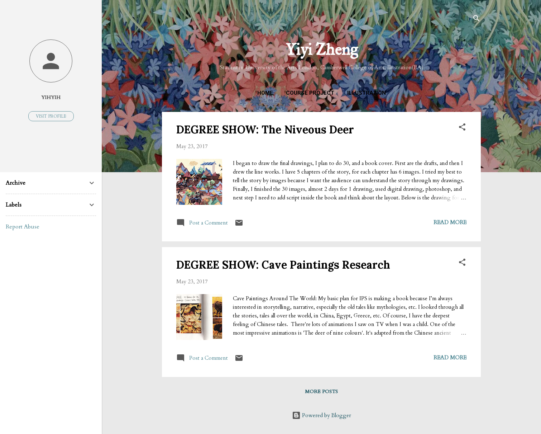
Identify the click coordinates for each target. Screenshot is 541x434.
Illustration (366, 93)
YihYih (51, 97)
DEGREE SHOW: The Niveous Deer (265, 129)
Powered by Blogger (321, 415)
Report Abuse (22, 227)
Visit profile (51, 116)
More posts (321, 391)
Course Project (310, 93)
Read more (450, 222)
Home (265, 93)
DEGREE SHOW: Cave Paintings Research (283, 265)
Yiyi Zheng (322, 49)
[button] (462, 128)
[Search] (476, 19)
